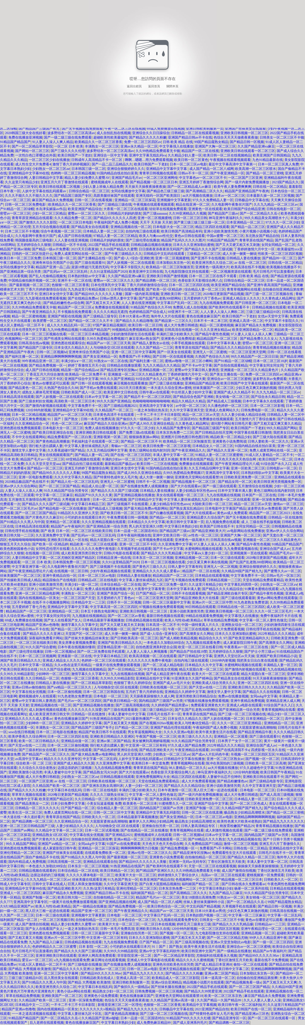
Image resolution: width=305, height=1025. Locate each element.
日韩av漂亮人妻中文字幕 (118, 298)
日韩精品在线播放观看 (124, 365)
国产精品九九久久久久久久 (283, 821)
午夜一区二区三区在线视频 (124, 128)
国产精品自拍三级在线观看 (82, 464)
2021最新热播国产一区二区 (145, 718)
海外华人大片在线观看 (168, 316)
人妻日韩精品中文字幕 (46, 177)
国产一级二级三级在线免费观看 (68, 137)
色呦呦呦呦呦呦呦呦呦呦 (151, 401)
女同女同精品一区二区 (278, 245)
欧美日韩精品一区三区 (117, 870)
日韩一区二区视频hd (51, 352)
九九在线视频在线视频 (223, 495)
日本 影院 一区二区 (93, 946)
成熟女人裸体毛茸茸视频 (40, 392)
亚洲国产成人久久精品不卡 (234, 392)
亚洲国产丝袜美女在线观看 (245, 128)
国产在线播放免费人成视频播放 (144, 486)
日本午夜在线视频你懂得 (76, 647)
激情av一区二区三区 (288, 504)
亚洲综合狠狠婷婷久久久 (126, 169)
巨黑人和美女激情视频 (85, 884)
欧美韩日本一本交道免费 (150, 763)
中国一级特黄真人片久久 (200, 624)
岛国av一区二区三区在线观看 (223, 875)
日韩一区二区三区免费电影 (26, 204)
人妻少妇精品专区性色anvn (196, 490)
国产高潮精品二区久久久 (204, 191)
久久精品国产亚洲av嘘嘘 (100, 1018)
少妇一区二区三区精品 (49, 213)
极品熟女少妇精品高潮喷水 (244, 812)
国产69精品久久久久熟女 (206, 839)
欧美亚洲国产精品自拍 (157, 879)
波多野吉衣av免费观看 (270, 379)
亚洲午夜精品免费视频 (247, 700)
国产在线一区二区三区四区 (130, 455)
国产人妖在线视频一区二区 (223, 718)
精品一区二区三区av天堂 (201, 414)
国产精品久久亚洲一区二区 (227, 450)
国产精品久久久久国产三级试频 (208, 249)
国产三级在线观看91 (90, 262)
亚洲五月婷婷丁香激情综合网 (201, 182)
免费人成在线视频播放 (102, 428)
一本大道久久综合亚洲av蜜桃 (169, 388)
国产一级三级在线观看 (219, 486)
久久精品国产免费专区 (173, 428)
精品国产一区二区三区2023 (270, 513)
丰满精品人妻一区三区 (280, 665)
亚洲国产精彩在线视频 (65, 316)
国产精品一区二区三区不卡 (141, 441)
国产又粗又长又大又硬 (188, 937)
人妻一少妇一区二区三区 (143, 785)
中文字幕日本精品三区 (88, 504)
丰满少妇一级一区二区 (81, 584)
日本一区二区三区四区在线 (189, 285)
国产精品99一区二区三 (279, 258)
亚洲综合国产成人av (275, 548)
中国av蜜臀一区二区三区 (225, 236)
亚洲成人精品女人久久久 (241, 298)
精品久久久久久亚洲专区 (62, 759)
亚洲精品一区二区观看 (63, 522)
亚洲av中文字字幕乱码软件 (159, 951)
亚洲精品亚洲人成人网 (283, 700)
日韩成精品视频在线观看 (144, 620)
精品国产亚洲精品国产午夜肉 (247, 191)
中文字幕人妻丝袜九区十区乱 (80, 1013)
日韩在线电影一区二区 (283, 209)
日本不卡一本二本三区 (211, 321)
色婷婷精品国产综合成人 (147, 312)
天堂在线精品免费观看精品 (263, 580)
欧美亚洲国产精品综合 (85, 209)
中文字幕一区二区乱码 (100, 759)
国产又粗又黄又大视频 (121, 723)
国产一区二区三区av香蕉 (126, 616)
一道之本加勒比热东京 (151, 410)
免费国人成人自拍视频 (190, 307)
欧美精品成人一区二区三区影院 (175, 978)
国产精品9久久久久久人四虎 (114, 218)
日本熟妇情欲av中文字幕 (87, 276)
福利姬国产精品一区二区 (201, 884)
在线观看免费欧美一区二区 (105, 852)
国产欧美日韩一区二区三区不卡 (124, 513)
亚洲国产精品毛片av (126, 177)
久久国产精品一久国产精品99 (219, 1000)
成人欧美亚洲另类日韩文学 (81, 553)
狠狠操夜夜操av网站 (144, 437)
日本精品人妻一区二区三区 (103, 231)
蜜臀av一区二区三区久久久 (113, 280)
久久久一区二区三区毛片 (273, 611)
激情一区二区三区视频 (241, 844)
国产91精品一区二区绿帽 (233, 361)
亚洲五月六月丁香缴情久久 (279, 844)
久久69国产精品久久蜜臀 (118, 249)
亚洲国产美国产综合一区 (115, 593)
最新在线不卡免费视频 (271, 960)
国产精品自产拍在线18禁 (188, 651)
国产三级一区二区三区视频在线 (269, 294)
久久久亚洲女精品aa (215, 329)
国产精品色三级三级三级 (165, 191)
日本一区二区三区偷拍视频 (67, 745)
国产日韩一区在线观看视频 (173, 356)
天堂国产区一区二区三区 (84, 633)
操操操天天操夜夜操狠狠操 (258, 866)
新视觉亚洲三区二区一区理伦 (120, 1004)
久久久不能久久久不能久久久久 (29, 195)
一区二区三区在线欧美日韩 (91, 531)
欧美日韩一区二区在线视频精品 (227, 155)
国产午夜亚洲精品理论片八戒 (237, 464)
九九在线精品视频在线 (284, 669)
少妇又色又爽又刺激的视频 (256, 388)
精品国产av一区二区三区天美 (109, 343)
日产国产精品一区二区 (153, 593)
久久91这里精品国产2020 (108, 271)
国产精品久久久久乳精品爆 (162, 553)
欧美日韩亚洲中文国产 (198, 951)
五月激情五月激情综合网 (27, 499)
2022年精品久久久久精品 (276, 633)
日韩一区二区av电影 (142, 969)
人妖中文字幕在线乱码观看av (44, 191)
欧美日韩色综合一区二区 (166, 906)
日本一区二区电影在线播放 (56, 732)
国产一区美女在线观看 (174, 352)
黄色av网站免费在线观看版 (277, 598)
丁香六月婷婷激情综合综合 (146, 285)
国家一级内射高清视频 (142, 294)
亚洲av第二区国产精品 (114, 741)
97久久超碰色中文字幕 (257, 768)
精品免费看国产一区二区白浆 (69, 437)
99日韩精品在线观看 (200, 607)
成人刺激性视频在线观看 (47, 709)
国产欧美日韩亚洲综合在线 (53, 432)
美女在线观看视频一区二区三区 (180, 495)
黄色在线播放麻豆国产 (203, 316)
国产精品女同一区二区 (235, 481)
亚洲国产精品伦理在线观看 (170, 727)
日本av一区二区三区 (229, 195)
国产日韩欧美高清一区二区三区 (134, 638)
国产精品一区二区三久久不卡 (91, 321)
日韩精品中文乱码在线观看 (164, 253)
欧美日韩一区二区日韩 (145, 325)
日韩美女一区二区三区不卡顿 (282, 137)
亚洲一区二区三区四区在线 (257, 683)
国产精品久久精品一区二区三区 (251, 857)
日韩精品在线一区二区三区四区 (241, 607)
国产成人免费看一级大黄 (186, 379)
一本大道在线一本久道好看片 (22, 817)
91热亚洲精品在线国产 (107, 718)
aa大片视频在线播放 (197, 195)
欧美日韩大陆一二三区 (17, 535)
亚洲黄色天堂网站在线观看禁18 (199, 477)
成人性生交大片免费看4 (33, 164)
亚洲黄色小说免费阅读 (178, 338)
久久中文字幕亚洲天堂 (187, 410)
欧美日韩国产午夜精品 (277, 772)
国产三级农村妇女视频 (36, 401)
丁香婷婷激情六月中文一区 (255, 249)
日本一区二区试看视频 (102, 830)
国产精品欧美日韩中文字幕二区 (225, 969)
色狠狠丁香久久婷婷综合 (132, 683)
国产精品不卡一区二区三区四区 (148, 397)
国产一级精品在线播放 (90, 906)
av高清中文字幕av (28, 759)
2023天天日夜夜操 (84, 249)
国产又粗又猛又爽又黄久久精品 (277, 423)
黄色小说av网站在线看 (74, 991)
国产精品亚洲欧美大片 (208, 531)
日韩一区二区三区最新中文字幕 (166, 602)
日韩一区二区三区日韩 (190, 218)
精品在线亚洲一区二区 (193, 204)
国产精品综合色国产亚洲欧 (193, 397)
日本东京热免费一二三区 (175, 432)
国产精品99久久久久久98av (259, 955)
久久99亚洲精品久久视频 (187, 213)
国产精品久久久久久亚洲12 (43, 633)
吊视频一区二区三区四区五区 (253, 754)
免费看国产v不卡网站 (135, 356)
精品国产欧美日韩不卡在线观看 (102, 732)
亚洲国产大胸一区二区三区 (215, 146)
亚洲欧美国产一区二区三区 (61, 996)
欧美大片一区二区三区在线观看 (216, 674)
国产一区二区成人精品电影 (163, 665)
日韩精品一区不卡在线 (69, 245)
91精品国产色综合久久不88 (150, 307)
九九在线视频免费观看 (216, 303)
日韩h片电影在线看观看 (121, 553)
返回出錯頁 (134, 86)
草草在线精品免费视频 (221, 620)
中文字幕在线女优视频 (160, 669)
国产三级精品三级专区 (100, 316)
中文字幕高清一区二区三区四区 (114, 607)
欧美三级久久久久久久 (195, 736)
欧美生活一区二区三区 (25, 812)
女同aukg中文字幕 (263, 696)
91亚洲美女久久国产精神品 (191, 678)
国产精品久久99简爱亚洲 (203, 991)
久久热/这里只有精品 (99, 888)
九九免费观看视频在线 (241, 548)
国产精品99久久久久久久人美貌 (99, 294)
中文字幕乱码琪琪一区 (241, 584)
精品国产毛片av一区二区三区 (42, 459)
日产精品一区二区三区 (132, 727)
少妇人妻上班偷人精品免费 (102, 186)
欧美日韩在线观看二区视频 (60, 186)
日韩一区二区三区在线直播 (202, 812)
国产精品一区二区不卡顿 (69, 629)
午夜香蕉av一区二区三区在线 (246, 647)
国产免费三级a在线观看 (137, 432)
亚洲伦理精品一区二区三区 (20, 852)
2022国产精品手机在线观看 (108, 245)
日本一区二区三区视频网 (37, 656)
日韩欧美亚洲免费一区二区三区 (248, 477)
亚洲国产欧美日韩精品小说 (276, 656)
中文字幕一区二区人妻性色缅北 (263, 620)
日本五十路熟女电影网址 (99, 611)
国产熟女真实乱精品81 (186, 508)
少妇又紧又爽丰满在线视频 (207, 562)
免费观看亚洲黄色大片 (208, 705)
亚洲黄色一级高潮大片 (212, 267)
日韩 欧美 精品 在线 (178, 142)
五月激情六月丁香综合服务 (255, 419)
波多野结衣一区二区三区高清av (71, 133)
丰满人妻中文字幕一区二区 (173, 455)
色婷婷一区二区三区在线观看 (103, 660)
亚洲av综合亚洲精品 (166, 982)
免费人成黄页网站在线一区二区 (78, 253)
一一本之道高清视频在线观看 (34, 1013)
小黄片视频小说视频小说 (258, 231)
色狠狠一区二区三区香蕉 (70, 285)
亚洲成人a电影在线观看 (244, 705)
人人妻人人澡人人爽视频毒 (147, 651)
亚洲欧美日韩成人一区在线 (67, 540)
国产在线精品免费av (83, 298)
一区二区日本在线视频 (158, 924)
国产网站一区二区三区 (32, 151)
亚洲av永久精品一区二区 (139, 146)
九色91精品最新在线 (267, 160)
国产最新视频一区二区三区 (29, 285)
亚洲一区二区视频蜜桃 (154, 218)
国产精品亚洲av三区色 (252, 1013)
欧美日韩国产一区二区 (276, 459)
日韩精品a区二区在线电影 (97, 580)
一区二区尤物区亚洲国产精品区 (71, 557)
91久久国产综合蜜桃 (40, 647)
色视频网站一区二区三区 (23, 338)
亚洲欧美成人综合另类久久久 (214, 683)
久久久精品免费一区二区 (73, 218)
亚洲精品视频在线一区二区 (130, 227)
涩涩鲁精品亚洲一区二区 (115, 647)
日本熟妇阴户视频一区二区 (206, 915)
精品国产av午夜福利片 (68, 526)
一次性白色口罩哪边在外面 (35, 155)
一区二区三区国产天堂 (78, 598)
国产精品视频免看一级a (243, 982)
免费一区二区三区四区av (142, 142)
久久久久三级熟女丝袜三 (108, 794)
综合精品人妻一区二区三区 (204, 289)
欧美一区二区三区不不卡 (19, 294)
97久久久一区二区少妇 (283, 222)
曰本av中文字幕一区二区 (103, 397)
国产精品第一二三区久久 (173, 321)
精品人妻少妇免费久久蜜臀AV (87, 177)
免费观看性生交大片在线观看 (234, 852)
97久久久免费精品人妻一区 (212, 200)
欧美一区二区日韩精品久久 (39, 741)
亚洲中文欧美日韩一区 (170, 535)
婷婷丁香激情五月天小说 (86, 365)
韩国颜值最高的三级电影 (34, 240)
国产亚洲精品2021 (119, 835)
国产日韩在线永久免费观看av (243, 884)
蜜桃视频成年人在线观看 (109, 182)
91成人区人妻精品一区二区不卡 (269, 455)
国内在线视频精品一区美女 (39, 598)
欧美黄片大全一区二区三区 (135, 875)
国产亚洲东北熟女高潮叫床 (102, 785)
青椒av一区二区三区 (126, 446)
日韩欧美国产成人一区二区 (81, 392)
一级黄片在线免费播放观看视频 (117, 665)
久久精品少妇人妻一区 (185, 155)
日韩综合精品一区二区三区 (89, 191)
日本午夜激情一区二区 (175, 790)
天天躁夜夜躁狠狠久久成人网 (152, 696)
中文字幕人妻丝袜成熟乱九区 (87, 446)
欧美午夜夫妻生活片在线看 (215, 732)
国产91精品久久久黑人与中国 (22, 522)
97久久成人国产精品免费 (186, 745)
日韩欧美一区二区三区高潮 (265, 763)
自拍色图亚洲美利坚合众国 (156, 647)
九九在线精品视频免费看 (113, 768)
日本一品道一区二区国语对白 (175, 419)
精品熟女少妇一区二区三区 (113, 991)
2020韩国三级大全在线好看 (25, 133)
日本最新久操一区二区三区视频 (270, 195)
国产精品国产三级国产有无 (39, 128)
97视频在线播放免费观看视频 (161, 607)
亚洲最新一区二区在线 (75, 656)
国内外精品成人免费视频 (27, 861)
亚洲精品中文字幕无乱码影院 (158, 812)
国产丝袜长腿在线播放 (168, 987)
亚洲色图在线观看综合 (68, 343)
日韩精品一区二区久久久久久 (37, 808)
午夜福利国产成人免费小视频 (116, 222)
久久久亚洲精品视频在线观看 (103, 522)
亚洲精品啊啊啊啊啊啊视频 (60, 356)
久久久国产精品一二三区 (154, 347)
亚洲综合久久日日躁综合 (151, 133)
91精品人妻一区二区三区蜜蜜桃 (219, 455)
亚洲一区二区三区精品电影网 (37, 593)
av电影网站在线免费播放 (246, 531)
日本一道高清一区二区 (218, 978)
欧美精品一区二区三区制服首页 (170, 267)
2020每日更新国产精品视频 (223, 294)
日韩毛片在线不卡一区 (164, 714)
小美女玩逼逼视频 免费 (104, 803)
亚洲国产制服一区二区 (203, 808)
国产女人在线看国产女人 (62, 620)
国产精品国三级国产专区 (73, 195)
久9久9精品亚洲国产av (17, 906)
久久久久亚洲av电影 (178, 732)
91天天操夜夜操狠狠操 (270, 678)
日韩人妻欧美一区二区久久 (268, 441)
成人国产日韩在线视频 (75, 236)
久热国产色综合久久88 (212, 356)
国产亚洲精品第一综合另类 (21, 271)
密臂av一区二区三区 (15, 213)
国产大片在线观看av (186, 486)
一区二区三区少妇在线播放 (49, 160)
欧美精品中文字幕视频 (199, 1004)
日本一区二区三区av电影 (188, 164)
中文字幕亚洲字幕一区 (29, 566)
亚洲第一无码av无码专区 (187, 861)
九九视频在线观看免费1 (204, 642)
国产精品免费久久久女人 (259, 338)
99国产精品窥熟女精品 (211, 142)
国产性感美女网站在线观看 (64, 338)
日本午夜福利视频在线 (134, 535)
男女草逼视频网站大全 (145, 732)
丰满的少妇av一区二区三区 (122, 459)
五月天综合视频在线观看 (51, 227)
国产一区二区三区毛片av (18, 508)
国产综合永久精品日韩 (268, 397)
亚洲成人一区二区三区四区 (20, 893)
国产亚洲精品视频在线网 (117, 902)
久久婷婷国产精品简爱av (170, 705)
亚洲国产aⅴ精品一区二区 (57, 844)
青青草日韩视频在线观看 (158, 173)
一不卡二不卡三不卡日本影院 (158, 414)
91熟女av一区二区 (230, 897)
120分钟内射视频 (38, 410)
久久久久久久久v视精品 (97, 1009)
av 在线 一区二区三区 (250, 262)
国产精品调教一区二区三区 (156, 280)
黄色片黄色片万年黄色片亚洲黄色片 (27, 991)
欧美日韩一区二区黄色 (191, 160)
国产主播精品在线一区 (95, 258)
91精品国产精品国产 (15, 142)
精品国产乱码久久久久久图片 (183, 240)
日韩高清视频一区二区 (64, 861)
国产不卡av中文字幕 (197, 365)
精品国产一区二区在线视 (200, 151)
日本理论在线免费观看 (127, 289)
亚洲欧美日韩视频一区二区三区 (244, 133)
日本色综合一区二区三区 (137, 920)
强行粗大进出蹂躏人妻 (46, 446)
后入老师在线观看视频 (47, 1022)
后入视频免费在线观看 (222, 522)
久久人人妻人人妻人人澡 (262, 1000)
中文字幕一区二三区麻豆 (54, 495)
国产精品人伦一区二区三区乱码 (74, 481)
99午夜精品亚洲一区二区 (40, 361)
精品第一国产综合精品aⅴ (79, 370)
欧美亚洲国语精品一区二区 (252, 329)
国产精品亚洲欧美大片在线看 (197, 598)
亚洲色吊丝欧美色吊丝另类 (173, 964)
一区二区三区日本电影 (75, 222)
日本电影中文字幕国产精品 (225, 508)
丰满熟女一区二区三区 (102, 146)
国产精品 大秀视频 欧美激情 (69, 499)
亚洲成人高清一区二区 (246, 321)
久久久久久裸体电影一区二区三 (90, 875)
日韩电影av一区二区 (281, 468)
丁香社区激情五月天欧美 (226, 861)
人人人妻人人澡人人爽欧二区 (222, 312)
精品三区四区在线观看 (212, 227)
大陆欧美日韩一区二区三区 (212, 504)
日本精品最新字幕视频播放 (103, 620)
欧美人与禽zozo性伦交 (156, 236)
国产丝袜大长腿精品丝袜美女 (86, 638)
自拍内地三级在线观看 (143, 231)
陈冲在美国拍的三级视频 (225, 763)
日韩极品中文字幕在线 (252, 200)
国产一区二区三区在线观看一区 (272, 1018)
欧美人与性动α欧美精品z (183, 620)
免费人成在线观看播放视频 (105, 589)
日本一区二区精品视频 (29, 414)
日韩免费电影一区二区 (258, 410)
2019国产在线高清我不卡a (229, 750)
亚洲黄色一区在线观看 (205, 209)
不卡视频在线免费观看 (75, 312)
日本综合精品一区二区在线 (120, 584)
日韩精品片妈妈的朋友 (124, 213)
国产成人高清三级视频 (277, 794)
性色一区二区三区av (67, 423)
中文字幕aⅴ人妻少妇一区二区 (206, 553)
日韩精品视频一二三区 (224, 580)
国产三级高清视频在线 (133, 705)
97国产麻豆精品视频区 (110, 325)
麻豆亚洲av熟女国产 (144, 338)
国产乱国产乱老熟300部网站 (160, 298)
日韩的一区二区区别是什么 (32, 253)
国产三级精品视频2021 (121, 405)
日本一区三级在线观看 (227, 557)
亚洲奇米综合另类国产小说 (52, 262)
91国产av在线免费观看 (123, 844)
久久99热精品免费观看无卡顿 (158, 151)
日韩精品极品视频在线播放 (151, 245)
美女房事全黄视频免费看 (77, 642)
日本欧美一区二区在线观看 (230, 499)
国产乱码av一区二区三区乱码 (65, 271)
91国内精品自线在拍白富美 (117, 173)
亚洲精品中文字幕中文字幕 (167, 169)
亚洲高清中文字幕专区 (156, 405)
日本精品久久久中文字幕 (146, 522)
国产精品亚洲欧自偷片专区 (227, 593)
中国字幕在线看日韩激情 (253, 432)
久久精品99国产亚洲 (287, 987)
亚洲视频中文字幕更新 (174, 200)
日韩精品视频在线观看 (269, 307)
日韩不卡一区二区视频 (153, 481)
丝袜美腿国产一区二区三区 (213, 388)
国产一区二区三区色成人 (248, 803)
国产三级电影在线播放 (85, 964)
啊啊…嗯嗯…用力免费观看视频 (149, 160)
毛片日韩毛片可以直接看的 (273, 271)
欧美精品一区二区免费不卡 (85, 374)
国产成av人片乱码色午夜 (210, 754)
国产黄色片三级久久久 (149, 566)
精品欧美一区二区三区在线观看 (93, 544)
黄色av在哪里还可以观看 (50, 383)
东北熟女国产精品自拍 (262, 236)
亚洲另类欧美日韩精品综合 (196, 696)
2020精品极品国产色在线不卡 (27, 481)
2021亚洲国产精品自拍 (212, 1009)
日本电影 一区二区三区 (110, 696)
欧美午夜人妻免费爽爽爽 (232, 186)
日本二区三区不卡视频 (22, 231)
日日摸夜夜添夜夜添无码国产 (161, 249)
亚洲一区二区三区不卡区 (44, 379)
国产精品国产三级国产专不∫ (92, 727)
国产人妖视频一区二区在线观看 (131, 262)
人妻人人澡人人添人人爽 (23, 490)
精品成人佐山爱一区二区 (100, 486)
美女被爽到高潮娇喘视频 (151, 741)
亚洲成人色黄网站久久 (222, 410)
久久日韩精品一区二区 (42, 678)
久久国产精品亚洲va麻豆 (256, 146)
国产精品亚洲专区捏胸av (118, 370)
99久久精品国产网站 (281, 428)
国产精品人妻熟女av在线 (150, 343)
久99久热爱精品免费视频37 (107, 338)
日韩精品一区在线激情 (285, 517)
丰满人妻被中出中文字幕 (126, 714)
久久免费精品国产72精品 (203, 844)
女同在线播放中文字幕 (128, 191)
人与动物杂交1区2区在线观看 (112, 347)
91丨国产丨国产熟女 (63, 419)
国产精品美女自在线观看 (90, 227)
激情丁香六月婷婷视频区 (71, 164)
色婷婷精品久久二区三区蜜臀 (54, 946)
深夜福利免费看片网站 (46, 638)
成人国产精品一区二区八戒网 (211, 169)
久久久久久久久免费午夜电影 (93, 548)
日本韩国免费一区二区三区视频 (76, 562)
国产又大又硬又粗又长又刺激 (237, 245)
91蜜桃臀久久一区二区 (176, 803)
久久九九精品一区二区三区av (276, 204)
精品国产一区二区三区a (75, 307)
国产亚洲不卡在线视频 (208, 258)
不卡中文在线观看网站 (29, 437)
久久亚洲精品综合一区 (32, 423)
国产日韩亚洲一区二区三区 (255, 303)
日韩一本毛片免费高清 (98, 419)
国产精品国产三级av (223, 213)
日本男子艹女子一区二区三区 (240, 741)
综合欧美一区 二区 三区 (34, 763)
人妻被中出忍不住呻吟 (224, 776)
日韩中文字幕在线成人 (49, 884)
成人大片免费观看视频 (227, 629)
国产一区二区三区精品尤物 (227, 937)
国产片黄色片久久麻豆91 (44, 517)
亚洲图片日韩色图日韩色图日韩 (185, 437)
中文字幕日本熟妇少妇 (181, 526)
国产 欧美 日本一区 (54, 531)
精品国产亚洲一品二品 (53, 267)
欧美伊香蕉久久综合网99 (27, 736)
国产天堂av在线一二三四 (207, 687)
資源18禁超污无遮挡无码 (90, 267)
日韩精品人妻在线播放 (243, 258)
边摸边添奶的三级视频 (75, 768)
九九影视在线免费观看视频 (45, 298)
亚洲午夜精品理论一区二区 (262, 928)
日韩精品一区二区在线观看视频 (195, 133)
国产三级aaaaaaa (155, 213)
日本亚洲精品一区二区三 (245, 222)
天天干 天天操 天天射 (156, 222)
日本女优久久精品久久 (71, 347)
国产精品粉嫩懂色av (232, 781)
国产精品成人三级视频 (224, 401)
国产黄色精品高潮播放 (53, 441)
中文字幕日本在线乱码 (64, 790)
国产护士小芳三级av (259, 651)
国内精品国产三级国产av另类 (161, 700)
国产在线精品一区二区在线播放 (144, 830)
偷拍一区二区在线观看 (250, 964)
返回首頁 (154, 86)
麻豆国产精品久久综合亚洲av (106, 423)
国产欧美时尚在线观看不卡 (229, 307)
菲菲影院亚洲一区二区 (134, 955)
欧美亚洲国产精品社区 (56, 799)
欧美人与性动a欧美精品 (53, 906)
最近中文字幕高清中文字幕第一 (232, 164)
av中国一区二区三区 (191, 405)
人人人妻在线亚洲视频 (71, 240)
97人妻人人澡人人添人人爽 (251, 334)
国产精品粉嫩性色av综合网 (63, 303)
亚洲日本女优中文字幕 (56, 294)
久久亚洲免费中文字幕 (53, 535)
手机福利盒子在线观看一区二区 (95, 441)
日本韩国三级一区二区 (88, 169)
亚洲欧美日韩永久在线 (153, 928)
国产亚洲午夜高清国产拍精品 (269, 285)
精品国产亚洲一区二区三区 (91, 911)
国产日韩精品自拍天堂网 (214, 432)
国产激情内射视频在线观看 (45, 405)
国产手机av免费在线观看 (98, 388)
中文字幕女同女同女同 (266, 365)
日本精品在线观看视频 (212, 575)
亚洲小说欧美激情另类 (221, 231)
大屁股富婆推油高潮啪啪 (257, 727)
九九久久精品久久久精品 (161, 365)
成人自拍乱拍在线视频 (114, 133)
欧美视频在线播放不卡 (283, 267)
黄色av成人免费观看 (232, 513)
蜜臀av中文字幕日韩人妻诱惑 (197, 370)
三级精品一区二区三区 (204, 253)
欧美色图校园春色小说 (17, 548)
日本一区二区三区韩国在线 (103, 692)
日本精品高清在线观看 (17, 397)
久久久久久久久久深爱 (85, 709)
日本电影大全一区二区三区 (173, 227)
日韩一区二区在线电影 (100, 790)
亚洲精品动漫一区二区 (78, 741)
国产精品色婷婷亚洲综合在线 (115, 750)
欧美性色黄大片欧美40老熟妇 (239, 821)
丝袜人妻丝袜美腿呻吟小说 (204, 902)
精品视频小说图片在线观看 (203, 982)
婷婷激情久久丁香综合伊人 (178, 875)
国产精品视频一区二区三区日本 (154, 182)
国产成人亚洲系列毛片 (190, 1022)
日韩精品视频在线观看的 (37, 870)
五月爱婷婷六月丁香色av (202, 298)
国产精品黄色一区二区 (25, 388)
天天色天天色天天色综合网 (236, 459)
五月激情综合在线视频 (255, 486)
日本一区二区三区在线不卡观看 (213, 276)
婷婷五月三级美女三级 (194, 924)
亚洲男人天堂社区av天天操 (234, 656)
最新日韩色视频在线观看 (165, 616)
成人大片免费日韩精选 (181, 325)
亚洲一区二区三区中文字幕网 (133, 352)
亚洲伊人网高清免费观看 (97, 955)
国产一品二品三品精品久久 (112, 164)
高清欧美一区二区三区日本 (74, 401)
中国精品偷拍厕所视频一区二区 (32, 280)
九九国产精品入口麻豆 (226, 893)
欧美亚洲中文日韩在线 (146, 271)
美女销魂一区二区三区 (232, 397)
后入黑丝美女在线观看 (61, 978)
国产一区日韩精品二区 (125, 669)
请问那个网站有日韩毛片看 (231, 423)
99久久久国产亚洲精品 (117, 379)
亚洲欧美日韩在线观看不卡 (263, 776)
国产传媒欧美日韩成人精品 (20, 580)
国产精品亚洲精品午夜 (255, 732)
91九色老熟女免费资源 (251, 602)
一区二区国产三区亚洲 (245, 177)
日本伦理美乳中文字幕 (108, 285)
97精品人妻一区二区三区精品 (115, 236)
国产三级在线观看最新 (238, 598)
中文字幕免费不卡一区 (85, 405)
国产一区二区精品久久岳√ (259, 213)
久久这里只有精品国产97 (286, 1004)
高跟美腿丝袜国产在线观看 (113, 195)
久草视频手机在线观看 (134, 548)
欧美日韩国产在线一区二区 (251, 1009)
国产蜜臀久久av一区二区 (282, 571)
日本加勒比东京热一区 (173, 262)
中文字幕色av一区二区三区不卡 (203, 177)
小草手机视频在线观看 (188, 343)
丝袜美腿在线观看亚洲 (89, 879)
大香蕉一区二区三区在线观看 (125, 209)
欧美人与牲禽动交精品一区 (195, 723)
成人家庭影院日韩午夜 (240, 642)
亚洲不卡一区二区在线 (75, 280)
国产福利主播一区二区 (22, 356)
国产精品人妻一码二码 (92, 455)
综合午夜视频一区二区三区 (60, 231)
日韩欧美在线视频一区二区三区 (163, 687)
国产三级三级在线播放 (166, 383)
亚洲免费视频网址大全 (153, 776)
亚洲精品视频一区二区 (156, 370)
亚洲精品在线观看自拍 (100, 861)
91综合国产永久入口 (151, 379)
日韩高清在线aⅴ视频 (34, 343)
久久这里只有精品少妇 (22, 182)
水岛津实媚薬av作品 (51, 209)
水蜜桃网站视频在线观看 (203, 548)
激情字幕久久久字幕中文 (79, 624)
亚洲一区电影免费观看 (36, 477)
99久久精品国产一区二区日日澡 (254, 356)
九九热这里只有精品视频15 (88, 289)
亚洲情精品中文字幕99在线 (28, 173)
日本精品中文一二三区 (88, 602)
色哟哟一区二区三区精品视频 (73, 173)
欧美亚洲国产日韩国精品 (271, 155)
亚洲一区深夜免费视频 (269, 499)
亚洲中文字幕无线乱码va (147, 155)
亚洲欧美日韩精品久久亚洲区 (112, 736)
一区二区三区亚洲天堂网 (247, 352)
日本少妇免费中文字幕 (68, 803)
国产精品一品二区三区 (248, 227)
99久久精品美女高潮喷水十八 (266, 218)
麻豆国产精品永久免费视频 (52, 200)
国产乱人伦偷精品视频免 (47, 276)
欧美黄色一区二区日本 (140, 803)
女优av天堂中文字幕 (273, 316)
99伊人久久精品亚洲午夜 (268, 937)
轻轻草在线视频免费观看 (168, 209)
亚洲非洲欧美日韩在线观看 (96, 432)
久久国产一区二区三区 (17, 915)
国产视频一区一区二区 (262, 759)
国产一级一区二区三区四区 (273, 942)
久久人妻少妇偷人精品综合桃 (243, 414)
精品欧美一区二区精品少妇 (230, 437)
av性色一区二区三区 (203, 535)
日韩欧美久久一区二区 (98, 817)
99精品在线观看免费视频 (204, 616)
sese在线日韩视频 (21, 732)
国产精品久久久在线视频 (261, 692)
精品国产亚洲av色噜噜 (42, 624)
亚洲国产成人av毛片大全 (171, 683)
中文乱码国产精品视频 (203, 906)
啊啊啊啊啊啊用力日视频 (140, 848)
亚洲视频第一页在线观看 (248, 553)
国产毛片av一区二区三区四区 (80, 700)
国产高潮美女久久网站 (196, 633)
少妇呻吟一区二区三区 (53, 674)
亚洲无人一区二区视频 (221, 566)
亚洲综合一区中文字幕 (110, 155)
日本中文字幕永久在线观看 (263, 401)
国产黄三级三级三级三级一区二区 (199, 222)
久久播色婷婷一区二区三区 (228, 405)
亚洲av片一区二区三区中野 (212, 602)
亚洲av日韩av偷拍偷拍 (28, 687)
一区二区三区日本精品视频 (88, 334)
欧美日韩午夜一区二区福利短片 (242, 1004)
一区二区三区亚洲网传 (160, 177)
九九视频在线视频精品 (89, 616)
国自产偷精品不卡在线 (42, 857)
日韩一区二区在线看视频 (94, 200)
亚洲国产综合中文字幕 (81, 379)
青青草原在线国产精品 (256, 240)
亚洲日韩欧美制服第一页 (204, 128)
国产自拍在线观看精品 (231, 365)
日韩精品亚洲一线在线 (114, 557)
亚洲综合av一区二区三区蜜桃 (229, 379)
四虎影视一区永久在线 (268, 750)
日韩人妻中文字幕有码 (185, 566)
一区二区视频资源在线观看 (230, 271)
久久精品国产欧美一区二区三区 (56, 785)
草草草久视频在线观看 (29, 794)
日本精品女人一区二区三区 (212, 446)
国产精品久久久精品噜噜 (134, 321)
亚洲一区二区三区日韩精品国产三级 (27, 826)
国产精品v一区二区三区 (45, 468)
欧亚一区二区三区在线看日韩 (200, 647)
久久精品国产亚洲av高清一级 (172, 1000)
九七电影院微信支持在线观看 (187, 271)
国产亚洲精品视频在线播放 (134, 495)
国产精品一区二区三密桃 (264, 173)
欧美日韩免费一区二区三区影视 (167, 446)
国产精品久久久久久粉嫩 (147, 137)
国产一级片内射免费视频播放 (247, 182)
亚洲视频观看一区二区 (169, 839)
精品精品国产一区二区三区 (217, 338)
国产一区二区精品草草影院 (32, 146)
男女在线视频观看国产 (56, 455)
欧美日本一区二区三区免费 (20, 258)
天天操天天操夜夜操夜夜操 (145, 186)
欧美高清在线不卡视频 (248, 267)
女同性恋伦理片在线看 (53, 548)
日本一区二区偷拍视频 (110, 499)
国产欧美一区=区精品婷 (164, 289)
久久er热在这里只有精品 (72, 665)
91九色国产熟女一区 (123, 879)
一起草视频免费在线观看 (154, 540)
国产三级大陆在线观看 (270, 437)
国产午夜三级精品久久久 (123, 253)
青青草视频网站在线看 (244, 289)
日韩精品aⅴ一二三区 (270, 924)
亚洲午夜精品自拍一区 (59, 575)
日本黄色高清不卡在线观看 (114, 414)
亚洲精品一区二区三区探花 (134, 200)
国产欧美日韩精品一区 (120, 700)
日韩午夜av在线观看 (154, 392)
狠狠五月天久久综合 (15, 544)
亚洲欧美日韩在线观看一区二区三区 (247, 151)
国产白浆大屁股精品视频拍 (159, 884)
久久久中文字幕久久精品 (73, 477)
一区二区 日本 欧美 (68, 146)
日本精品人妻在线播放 (157, 490)
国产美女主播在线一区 (227, 374)
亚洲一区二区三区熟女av (225, 759)
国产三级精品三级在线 (115, 204)
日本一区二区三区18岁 (270, 361)
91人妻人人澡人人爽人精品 (52, 142)
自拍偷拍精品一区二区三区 (205, 857)
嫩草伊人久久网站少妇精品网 (151, 821)
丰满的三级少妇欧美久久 (175, 334)
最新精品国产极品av (120, 464)
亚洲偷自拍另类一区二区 (160, 826)
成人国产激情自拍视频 (239, 870)
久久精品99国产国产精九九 (241, 571)
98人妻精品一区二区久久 (187, 768)
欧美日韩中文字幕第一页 (185, 522)
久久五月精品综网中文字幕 (107, 450)
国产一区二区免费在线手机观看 (101, 651)
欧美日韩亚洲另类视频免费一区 (277, 481)
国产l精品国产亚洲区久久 (155, 870)
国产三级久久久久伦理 (68, 151)
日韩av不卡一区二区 (193, 173)
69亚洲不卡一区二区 (183, 312)
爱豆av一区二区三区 (37, 960)
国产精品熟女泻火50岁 (100, 772)
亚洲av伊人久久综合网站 (18, 486)
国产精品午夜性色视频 (212, 334)
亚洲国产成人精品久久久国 (73, 763)
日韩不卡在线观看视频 (188, 593)
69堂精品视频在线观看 (83, 459)
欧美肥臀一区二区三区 (50, 321)
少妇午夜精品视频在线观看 (110, 571)
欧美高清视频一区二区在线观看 (153, 656)
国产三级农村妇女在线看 (37, 750)
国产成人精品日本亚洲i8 (213, 964)
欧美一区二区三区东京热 (223, 996)
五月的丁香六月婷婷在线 (144, 692)
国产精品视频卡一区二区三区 (194, 481)
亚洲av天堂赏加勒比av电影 (230, 942)
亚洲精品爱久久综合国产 (205, 517)
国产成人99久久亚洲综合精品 (151, 423)
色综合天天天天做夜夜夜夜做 (236, 137)
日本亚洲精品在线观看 (75, 750)
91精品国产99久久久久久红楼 (188, 1018)
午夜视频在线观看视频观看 (230, 160)
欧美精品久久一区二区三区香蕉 (98, 142)
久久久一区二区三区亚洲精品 (239, 723)
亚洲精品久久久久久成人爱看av (156, 571)
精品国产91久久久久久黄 (93, 495)
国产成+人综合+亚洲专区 (159, 633)
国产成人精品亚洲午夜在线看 (168, 674)
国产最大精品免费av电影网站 (146, 508)
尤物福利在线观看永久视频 (216, 955)
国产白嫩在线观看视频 (166, 513)
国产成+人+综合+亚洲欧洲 (134, 258)
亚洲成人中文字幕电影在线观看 (151, 960)
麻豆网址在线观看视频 (108, 960)
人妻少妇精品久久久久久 (75, 826)
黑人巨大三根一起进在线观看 (216, 790)
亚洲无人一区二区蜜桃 (210, 352)
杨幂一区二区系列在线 (251, 888)
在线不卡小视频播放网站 (51, 602)
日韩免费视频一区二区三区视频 (159, 991)
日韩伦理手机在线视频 (22, 531)
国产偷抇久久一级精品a (134, 419)
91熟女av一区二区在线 (111, 361)
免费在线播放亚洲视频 (25, 137)
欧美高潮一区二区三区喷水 (255, 169)
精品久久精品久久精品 (188, 401)
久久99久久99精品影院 (17, 674)
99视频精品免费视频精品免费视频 (137, 329)
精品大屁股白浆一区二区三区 (112, 540)
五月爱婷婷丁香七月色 (29, 607)
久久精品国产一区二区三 (114, 410)
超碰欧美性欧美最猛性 (110, 137)
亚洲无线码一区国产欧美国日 (158, 195)
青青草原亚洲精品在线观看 (32, 218)
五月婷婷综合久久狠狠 (34, 245)
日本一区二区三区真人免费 (278, 164)
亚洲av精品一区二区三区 (132, 839)
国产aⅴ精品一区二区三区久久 (69, 687)
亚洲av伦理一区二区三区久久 (149, 852)
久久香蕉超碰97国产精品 (66, 450)
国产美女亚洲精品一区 (100, 356)
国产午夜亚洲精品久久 (39, 312)
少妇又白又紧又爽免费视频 (25, 419)
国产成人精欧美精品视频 (178, 638)
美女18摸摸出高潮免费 (198, 897)
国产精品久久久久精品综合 (230, 347)
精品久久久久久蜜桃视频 (195, 960)
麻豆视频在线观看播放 (131, 383)
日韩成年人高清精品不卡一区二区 (97, 160)
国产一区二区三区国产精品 (59, 486)
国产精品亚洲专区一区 (229, 1018)
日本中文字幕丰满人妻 (224, 343)
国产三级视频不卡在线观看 (127, 504)
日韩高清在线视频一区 (182, 329)
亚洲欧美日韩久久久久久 (246, 687)
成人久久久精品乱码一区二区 (69, 325)
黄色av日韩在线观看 (189, 236)
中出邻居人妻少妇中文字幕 (191, 392)
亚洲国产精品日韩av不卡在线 (190, 137)
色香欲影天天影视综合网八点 (200, 280)
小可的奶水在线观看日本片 (84, 517)
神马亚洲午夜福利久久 (226, 218)
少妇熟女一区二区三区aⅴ (51, 169)
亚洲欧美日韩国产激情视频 (166, 276)
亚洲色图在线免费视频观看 (20, 428)
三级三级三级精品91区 (263, 312)
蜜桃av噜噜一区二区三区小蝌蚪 (188, 361)
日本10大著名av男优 (134, 316)
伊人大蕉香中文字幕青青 (146, 589)
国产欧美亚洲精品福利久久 (248, 638)
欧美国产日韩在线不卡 (217, 526)
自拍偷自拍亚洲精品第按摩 (282, 289)
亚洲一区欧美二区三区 (248, 468)
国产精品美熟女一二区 (32, 803)
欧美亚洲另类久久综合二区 (212, 262)
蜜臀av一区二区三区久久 (87, 213)
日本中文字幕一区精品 (36, 665)
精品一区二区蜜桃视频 (29, 316)
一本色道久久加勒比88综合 (163, 642)
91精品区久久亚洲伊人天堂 (78, 513)
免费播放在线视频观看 (112, 307)
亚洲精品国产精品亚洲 (202, 383)
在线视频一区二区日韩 (42, 553)
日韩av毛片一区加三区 (283, 575)
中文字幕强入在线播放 (176, 146)
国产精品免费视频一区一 (47, 365)
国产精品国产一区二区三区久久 (46, 754)
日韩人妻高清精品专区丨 (199, 826)
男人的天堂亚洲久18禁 (146, 526)
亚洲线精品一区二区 (63, 611)
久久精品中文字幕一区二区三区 (59, 830)
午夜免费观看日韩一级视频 (127, 517)
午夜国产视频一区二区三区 (156, 736)
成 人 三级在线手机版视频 (260, 522)
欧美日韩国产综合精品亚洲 (244, 209)
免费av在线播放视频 (233, 696)
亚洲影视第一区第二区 (110, 437)
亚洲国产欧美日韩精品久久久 (120, 642)
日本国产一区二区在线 (259, 495)
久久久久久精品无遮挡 (110, 312)
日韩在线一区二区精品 (270, 186)
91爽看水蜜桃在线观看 (261, 589)
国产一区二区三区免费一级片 (165, 584)
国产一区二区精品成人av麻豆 (189, 186)
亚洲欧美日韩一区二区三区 (180, 294)
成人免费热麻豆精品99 (154, 1022)
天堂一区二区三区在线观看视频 (212, 866)
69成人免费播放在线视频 (165, 128)
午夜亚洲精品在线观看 (192, 750)
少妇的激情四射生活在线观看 (132, 334)
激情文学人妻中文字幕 (29, 450)
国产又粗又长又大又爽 (103, 303)
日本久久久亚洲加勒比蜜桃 (193, 245)
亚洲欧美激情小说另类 (25, 772)
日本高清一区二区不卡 (163, 624)
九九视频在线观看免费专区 (177, 920)
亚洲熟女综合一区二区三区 (241, 624)
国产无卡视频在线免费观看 (82, 128)
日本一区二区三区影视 (267, 405)
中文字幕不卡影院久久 (127, 267)
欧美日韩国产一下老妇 (75, 155)
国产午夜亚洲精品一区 (227, 173)
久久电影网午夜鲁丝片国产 (231, 204)
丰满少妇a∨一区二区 (76, 361)
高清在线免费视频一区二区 (110, 629)
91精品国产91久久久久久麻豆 (61, 589)
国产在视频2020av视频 (156, 723)
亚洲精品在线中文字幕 (153, 678)
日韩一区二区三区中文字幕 (113, 812)
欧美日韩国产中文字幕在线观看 (244, 383)
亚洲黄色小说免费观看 (166, 857)
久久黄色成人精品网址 (279, 298)
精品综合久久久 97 (213, 638)
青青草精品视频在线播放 (271, 347)
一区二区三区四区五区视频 (218, 928)
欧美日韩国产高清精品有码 (181, 231)
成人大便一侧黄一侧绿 (239, 253)
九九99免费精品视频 (62, 329)
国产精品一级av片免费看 (50, 249)
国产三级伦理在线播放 (143, 240)
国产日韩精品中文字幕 (145, 499)
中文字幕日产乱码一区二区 (177, 303)
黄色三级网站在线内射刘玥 (149, 450)
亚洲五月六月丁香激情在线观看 (64, 182)
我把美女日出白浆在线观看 (257, 660)
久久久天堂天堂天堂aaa (43, 464)
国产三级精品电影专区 (266, 781)
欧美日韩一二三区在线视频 (157, 464)
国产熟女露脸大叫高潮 (166, 799)
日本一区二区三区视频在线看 (44, 334)
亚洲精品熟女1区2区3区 (50, 835)
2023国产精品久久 (285, 182)
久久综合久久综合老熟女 (37, 768)
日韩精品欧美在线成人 (97, 978)
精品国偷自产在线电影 (59, 580)
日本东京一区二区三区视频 (152, 557)
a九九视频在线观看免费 (72, 960)
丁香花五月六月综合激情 (45, 374)
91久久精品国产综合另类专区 (66, 490)
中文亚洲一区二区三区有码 (145, 745)
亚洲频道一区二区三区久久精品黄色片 (249, 370)
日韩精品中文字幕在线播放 (184, 759)
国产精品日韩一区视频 (247, 142)
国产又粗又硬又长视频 (161, 459)
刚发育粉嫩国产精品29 (237, 826)
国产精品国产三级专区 (36, 347)
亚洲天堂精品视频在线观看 (179, 969)
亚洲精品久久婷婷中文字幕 (185, 692)
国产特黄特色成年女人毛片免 (115, 477)
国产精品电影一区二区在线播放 (63, 508)
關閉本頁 (172, 86)
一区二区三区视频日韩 (57, 920)
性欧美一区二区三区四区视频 (280, 253)
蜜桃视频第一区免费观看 (265, 875)
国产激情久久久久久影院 (38, 222)
